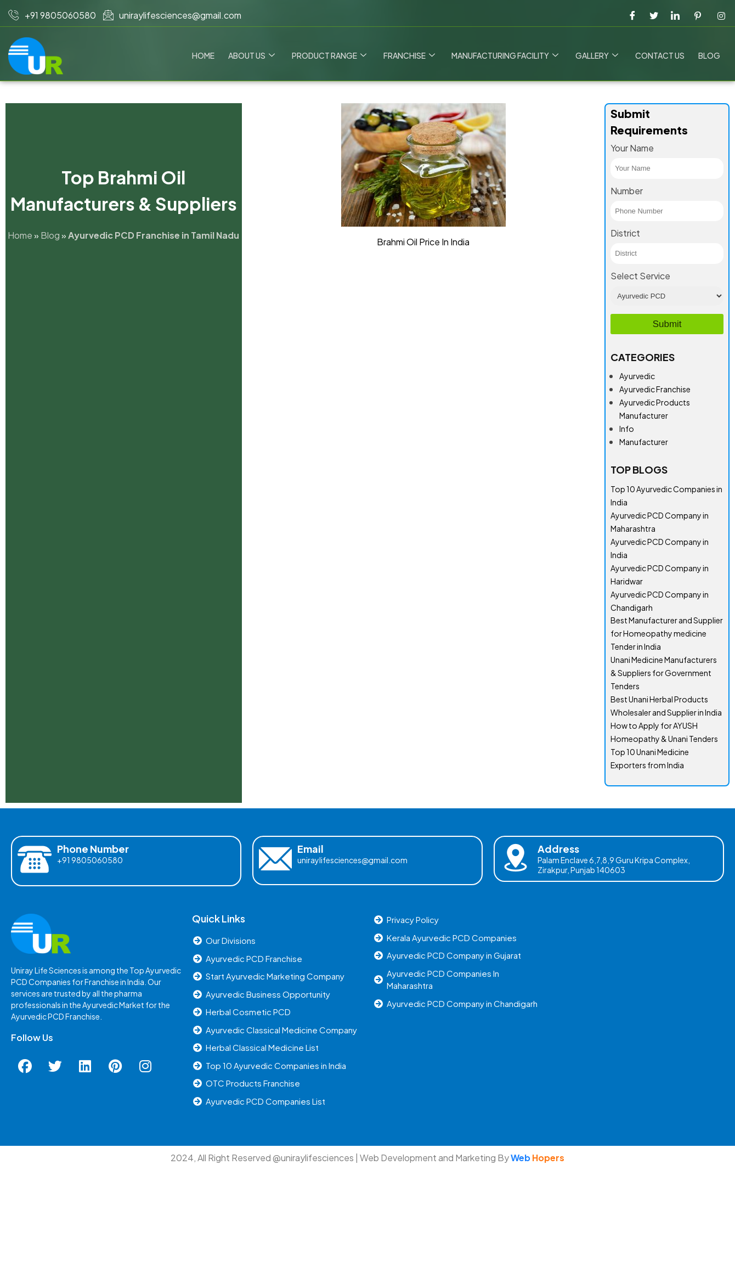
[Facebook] (632, 15)
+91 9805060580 (90, 860)
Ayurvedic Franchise (655, 389)
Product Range (331, 55)
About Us (254, 55)
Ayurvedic (637, 376)
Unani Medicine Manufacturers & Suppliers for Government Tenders (663, 673)
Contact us (660, 55)
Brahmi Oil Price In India (423, 241)
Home (206, 55)
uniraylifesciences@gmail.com (352, 860)
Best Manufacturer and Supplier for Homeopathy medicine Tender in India (666, 633)
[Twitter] (653, 15)
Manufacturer (643, 442)
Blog (709, 55)
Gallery (597, 55)
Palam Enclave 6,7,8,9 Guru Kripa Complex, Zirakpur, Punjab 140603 (614, 865)
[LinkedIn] (675, 15)
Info (626, 429)
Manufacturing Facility (506, 55)
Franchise (411, 55)
